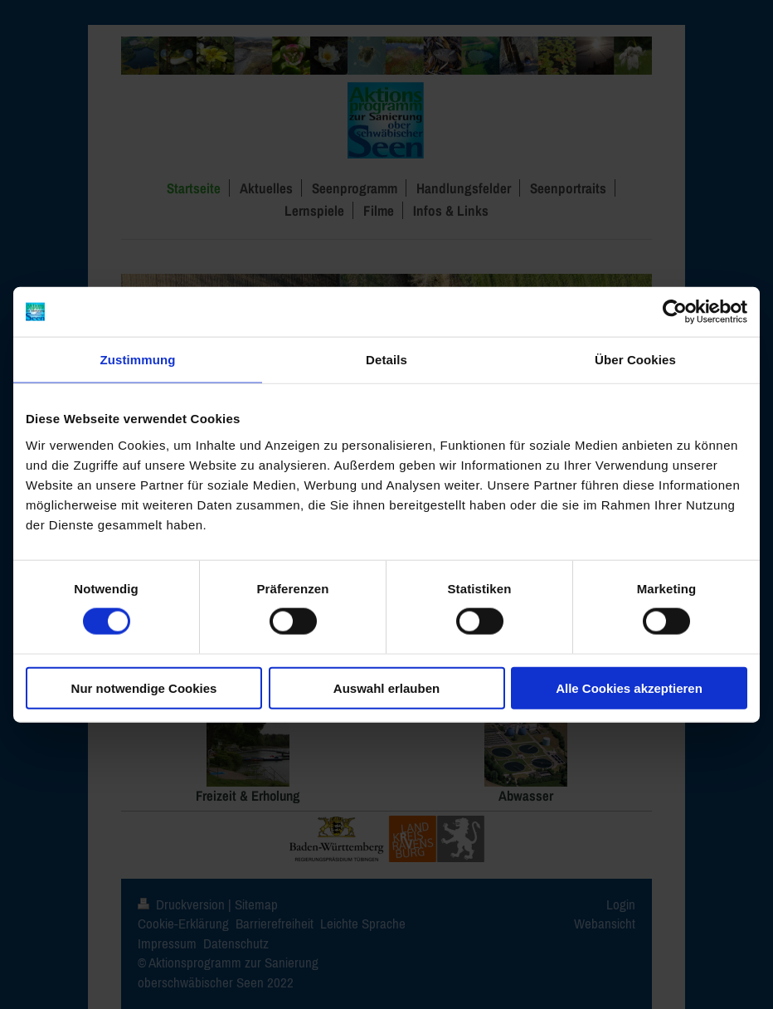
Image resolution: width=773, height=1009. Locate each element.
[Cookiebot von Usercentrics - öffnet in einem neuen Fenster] (674, 312)
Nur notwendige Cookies (144, 687)
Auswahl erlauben (386, 687)
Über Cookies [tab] (635, 360)
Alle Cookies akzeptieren (629, 687)
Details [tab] (386, 360)
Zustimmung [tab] (138, 360)
